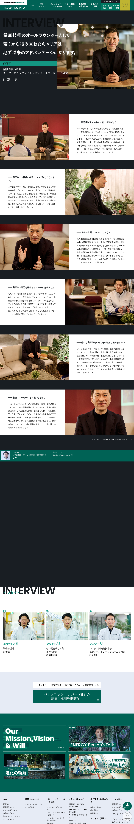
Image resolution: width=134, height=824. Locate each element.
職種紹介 (72, 820)
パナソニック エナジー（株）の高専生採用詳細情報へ (67, 696)
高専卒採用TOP (8, 813)
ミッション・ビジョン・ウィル (56, 808)
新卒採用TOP (8, 807)
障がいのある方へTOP (11, 816)
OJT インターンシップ (120, 822)
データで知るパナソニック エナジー (78, 816)
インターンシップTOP (120, 819)
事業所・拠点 (95, 807)
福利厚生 (93, 813)
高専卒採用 (117, 7)
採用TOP (6, 804)
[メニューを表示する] (127, 806)
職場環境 (93, 810)
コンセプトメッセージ (33, 804)
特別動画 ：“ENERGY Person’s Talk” (76, 805)
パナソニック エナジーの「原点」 (55, 814)
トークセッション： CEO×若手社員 (78, 811)
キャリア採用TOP (9, 810)
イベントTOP (8, 819)
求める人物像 (29, 807)
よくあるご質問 (97, 818)
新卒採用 (104, 7)
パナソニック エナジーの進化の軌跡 (55, 819)
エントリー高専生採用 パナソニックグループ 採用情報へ (67, 685)
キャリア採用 (111, 7)
